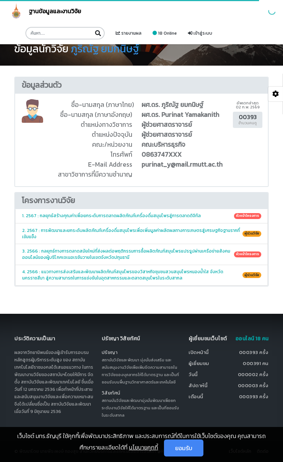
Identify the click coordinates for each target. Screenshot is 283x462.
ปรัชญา (110, 352)
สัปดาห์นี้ (198, 385)
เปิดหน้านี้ (199, 352)
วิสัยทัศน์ (111, 392)
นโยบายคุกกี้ (143, 447)
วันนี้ (193, 374)
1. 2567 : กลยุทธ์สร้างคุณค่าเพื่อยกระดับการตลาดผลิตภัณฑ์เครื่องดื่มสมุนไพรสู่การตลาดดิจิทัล (141, 215)
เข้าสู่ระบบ (200, 33)
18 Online (165, 33)
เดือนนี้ (196, 396)
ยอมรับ (183, 448)
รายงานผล (129, 33)
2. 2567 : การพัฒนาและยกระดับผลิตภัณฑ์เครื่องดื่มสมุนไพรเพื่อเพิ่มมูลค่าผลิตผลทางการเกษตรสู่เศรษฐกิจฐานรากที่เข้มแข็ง (141, 233)
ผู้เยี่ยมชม (199, 363)
